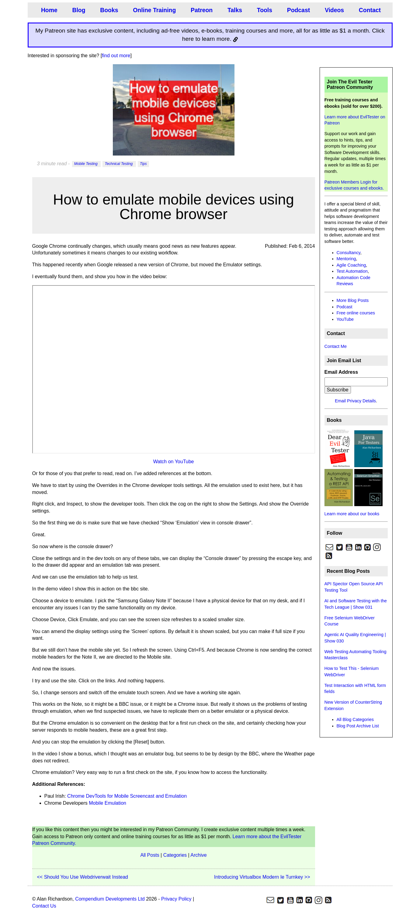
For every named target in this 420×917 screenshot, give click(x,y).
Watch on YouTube (173, 461)
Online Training (153, 10)
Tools (262, 10)
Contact (366, 10)
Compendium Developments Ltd (110, 898)
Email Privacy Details (355, 400)
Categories (175, 855)
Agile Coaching (351, 265)
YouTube (345, 319)
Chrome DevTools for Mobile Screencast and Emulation (127, 796)
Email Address (341, 372)
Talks (233, 10)
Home (49, 10)
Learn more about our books (352, 513)
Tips (143, 164)
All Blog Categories (355, 719)
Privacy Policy (176, 898)
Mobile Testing (86, 164)
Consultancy (348, 252)
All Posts (149, 855)
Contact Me (336, 346)
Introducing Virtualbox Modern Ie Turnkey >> (262, 877)
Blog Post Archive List (358, 725)
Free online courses (356, 312)
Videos (331, 10)
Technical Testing (119, 164)
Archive (198, 855)
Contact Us (44, 905)
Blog (78, 10)
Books (108, 10)
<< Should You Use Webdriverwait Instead (82, 877)
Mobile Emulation (107, 803)
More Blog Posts (353, 300)
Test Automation (352, 271)
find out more (116, 55)
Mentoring (346, 258)
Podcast (296, 10)
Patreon (200, 10)
